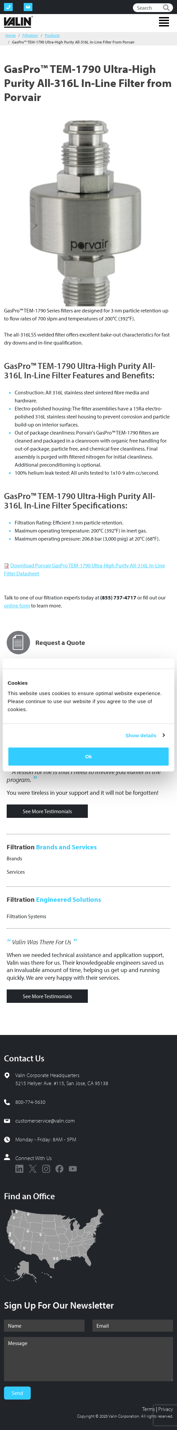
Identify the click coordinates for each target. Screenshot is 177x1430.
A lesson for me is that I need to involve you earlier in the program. (84, 776)
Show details (141, 735)
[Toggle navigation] (164, 21)
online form (17, 605)
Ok (88, 756)
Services (16, 871)
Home (10, 35)
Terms (148, 1409)
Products (52, 35)
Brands (14, 858)
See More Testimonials (47, 811)
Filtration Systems (26, 916)
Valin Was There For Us (41, 942)
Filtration (30, 35)
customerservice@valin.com (45, 1120)
